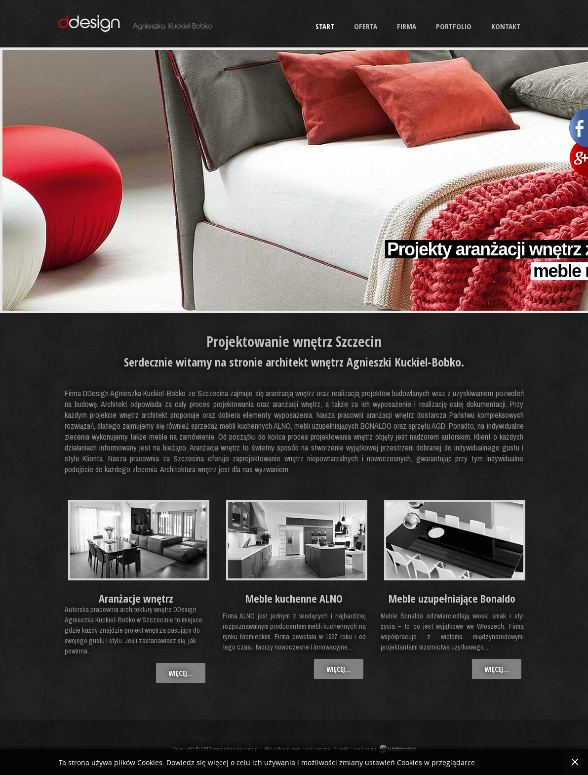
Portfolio (453, 26)
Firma (406, 26)
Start (324, 26)
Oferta (365, 26)
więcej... (180, 673)
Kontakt (505, 26)
